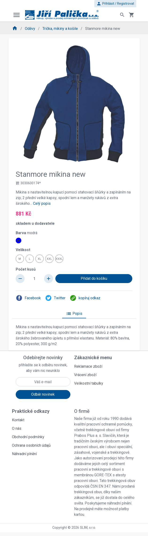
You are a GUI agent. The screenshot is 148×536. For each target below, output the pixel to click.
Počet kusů (26, 269)
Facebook (28, 298)
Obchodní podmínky (28, 437)
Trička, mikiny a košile (60, 28)
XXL (49, 258)
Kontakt (18, 420)
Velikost (23, 250)
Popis (74, 313)
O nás (16, 428)
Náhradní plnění (24, 454)
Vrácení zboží (85, 375)
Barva (26, 233)
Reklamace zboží (88, 366)
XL (39, 258)
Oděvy (30, 28)
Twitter (55, 298)
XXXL (59, 258)
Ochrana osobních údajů (31, 445)
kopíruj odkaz (85, 298)
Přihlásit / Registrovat (115, 3)
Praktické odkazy (30, 411)
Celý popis (42, 203)
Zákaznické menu (93, 357)
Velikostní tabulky (88, 383)
